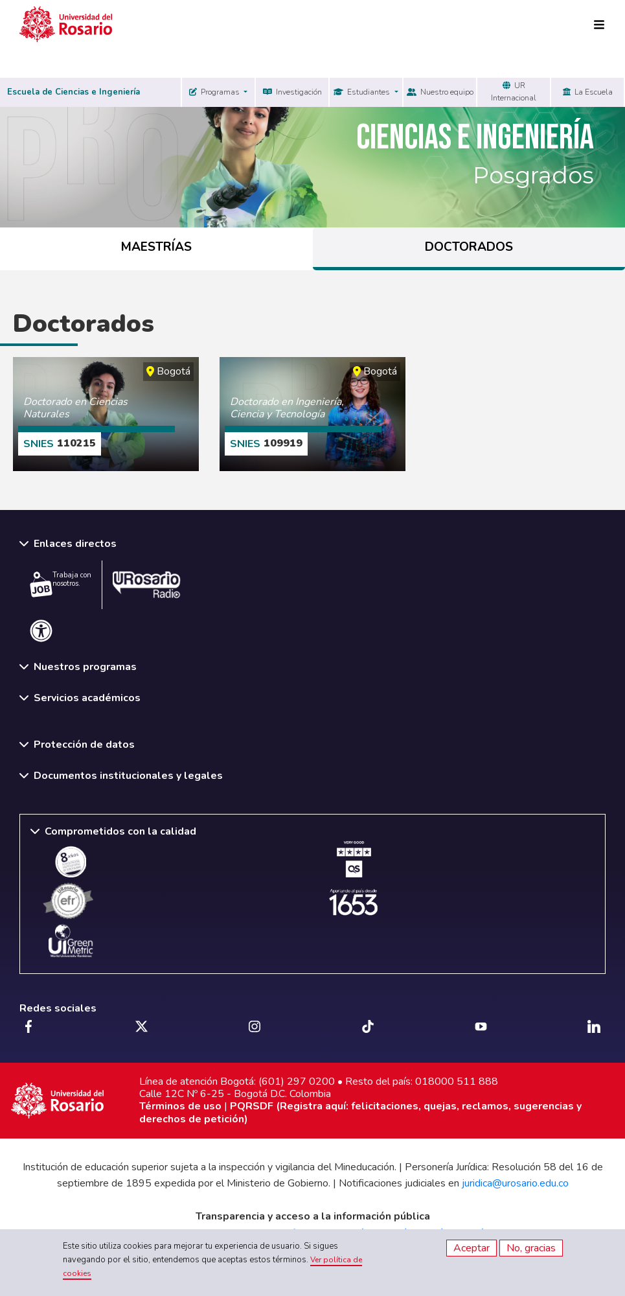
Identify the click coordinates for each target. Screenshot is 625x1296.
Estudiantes (363, 92)
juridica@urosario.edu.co (515, 1183)
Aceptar (471, 1248)
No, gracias (531, 1248)
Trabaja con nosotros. (60, 583)
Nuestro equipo (440, 92)
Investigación (292, 92)
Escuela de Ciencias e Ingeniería (73, 92)
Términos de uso (180, 1106)
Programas (215, 92)
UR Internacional (513, 91)
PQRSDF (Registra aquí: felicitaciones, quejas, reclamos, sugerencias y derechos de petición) (360, 1112)
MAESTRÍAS (156, 246)
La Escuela (588, 92)
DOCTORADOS (469, 246)
